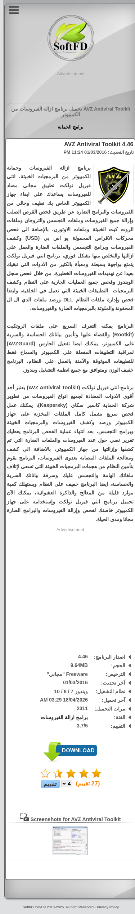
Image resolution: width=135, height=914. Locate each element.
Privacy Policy (105, 907)
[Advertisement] (67, 86)
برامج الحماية (67, 127)
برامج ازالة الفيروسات (61, 717)
